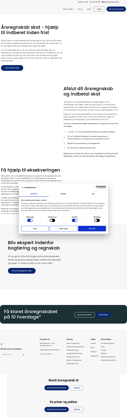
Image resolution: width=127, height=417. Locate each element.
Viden (88, 9)
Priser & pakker (68, 9)
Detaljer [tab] (63, 194)
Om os (79, 9)
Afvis (35, 228)
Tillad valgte (63, 228)
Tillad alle (92, 228)
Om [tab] (93, 194)
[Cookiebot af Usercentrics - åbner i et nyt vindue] (97, 187)
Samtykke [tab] (33, 194)
